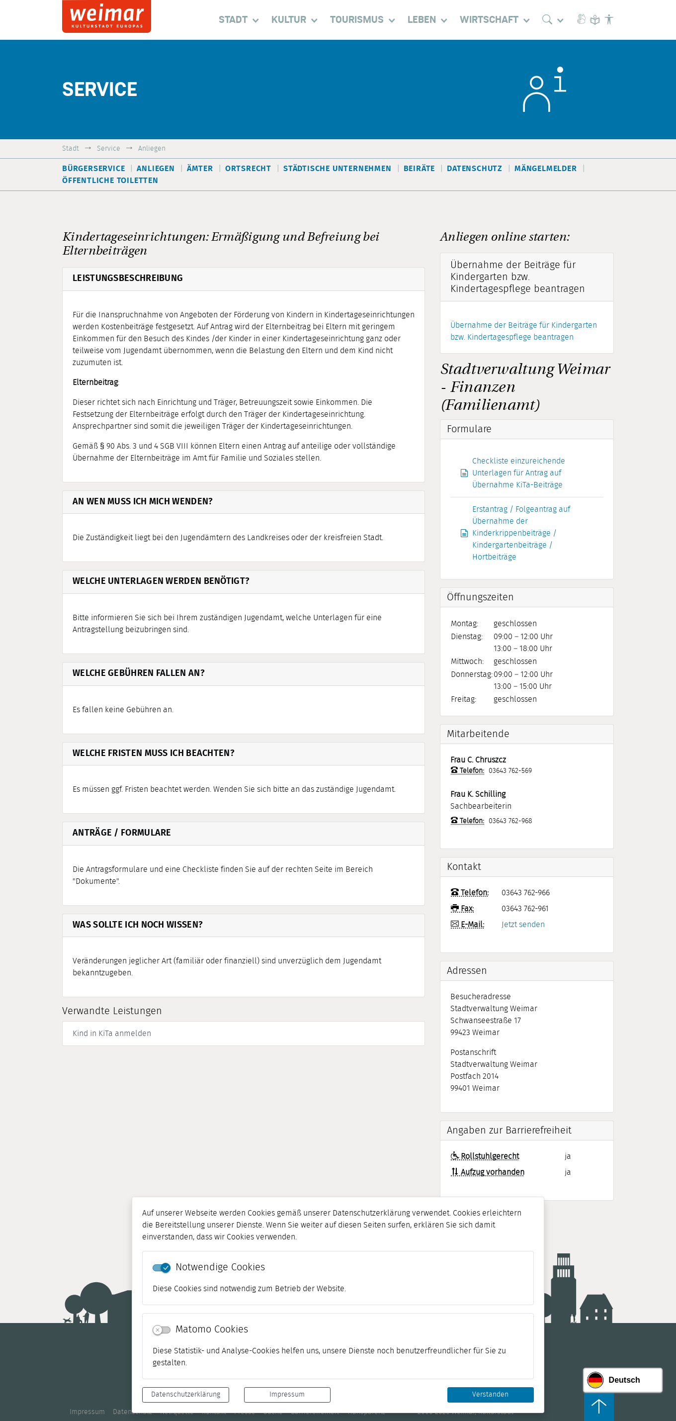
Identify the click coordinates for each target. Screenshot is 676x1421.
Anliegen (152, 148)
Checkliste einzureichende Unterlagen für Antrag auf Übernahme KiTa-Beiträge (512, 473)
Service (108, 148)
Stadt (70, 148)
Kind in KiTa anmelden (112, 1034)
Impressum (287, 1394)
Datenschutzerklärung (185, 1394)
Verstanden (490, 1394)
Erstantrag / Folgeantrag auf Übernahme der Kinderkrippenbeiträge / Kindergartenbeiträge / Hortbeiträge (515, 533)
